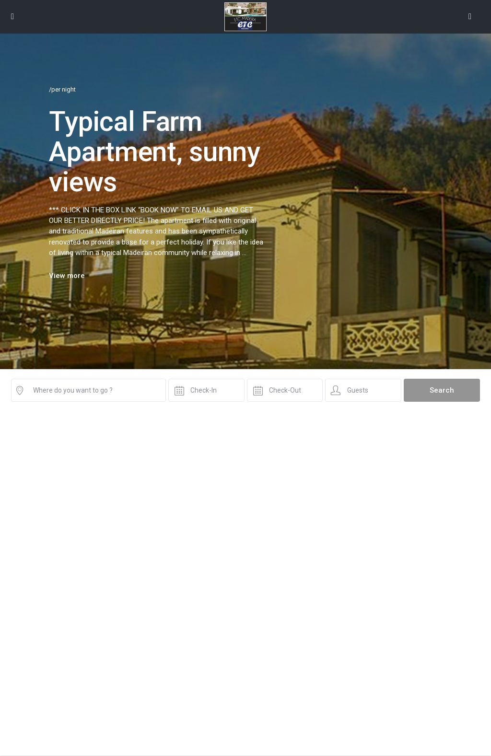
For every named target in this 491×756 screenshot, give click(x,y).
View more (67, 275)
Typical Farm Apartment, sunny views (154, 151)
